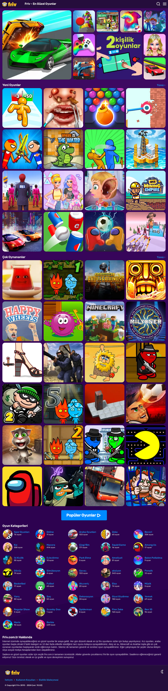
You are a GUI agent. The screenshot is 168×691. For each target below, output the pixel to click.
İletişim (9, 680)
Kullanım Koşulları (25, 680)
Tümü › (161, 85)
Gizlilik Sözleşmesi (48, 680)
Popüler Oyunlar (81, 515)
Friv (12, 4)
